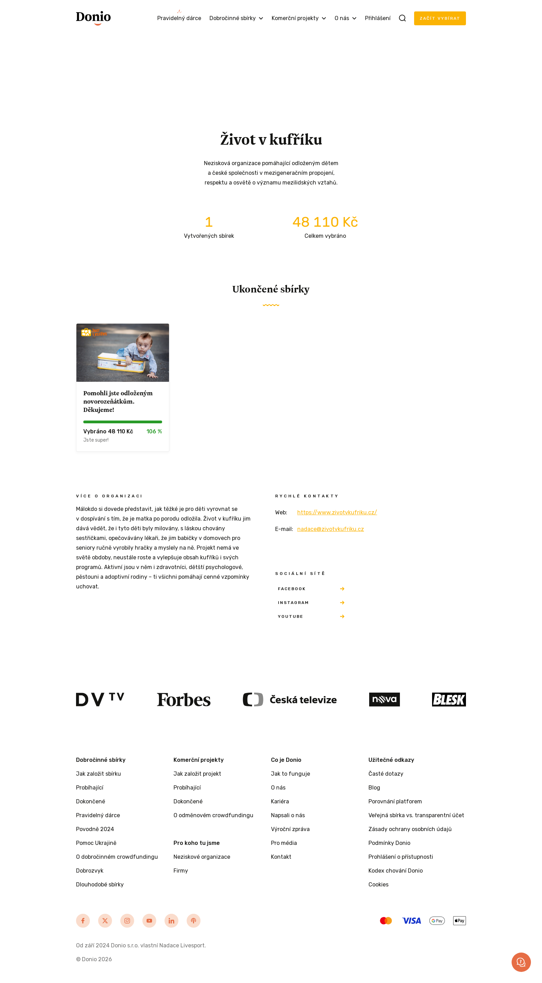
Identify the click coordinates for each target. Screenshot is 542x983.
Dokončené (90, 801)
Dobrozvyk (89, 870)
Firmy (181, 870)
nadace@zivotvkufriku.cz (330, 529)
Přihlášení (378, 18)
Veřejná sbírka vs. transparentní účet (416, 815)
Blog (374, 787)
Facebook (311, 588)
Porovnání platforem (395, 801)
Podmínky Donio (389, 843)
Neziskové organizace (202, 857)
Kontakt (281, 857)
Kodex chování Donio (395, 870)
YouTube (311, 616)
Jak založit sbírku (98, 773)
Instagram (311, 602)
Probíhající (89, 787)
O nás (346, 18)
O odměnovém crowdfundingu (213, 815)
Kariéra (280, 801)
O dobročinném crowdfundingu (117, 857)
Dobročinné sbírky (236, 18)
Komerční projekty (299, 18)
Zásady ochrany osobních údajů (410, 829)
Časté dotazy (385, 773)
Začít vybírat (440, 18)
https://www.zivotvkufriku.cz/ (337, 512)
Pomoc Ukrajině (96, 843)
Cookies (378, 884)
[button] (521, 962)
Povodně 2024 (95, 829)
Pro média (284, 843)
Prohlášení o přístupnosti (400, 857)
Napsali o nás (288, 815)
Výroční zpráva (290, 829)
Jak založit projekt (197, 773)
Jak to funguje (290, 773)
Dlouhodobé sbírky (100, 884)
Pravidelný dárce (179, 18)
